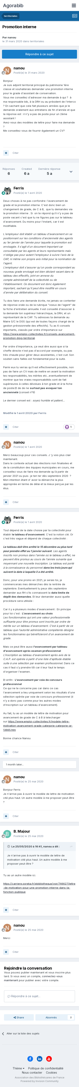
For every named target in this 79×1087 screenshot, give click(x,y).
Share (19, 1017)
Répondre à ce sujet (39, 54)
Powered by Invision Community (40, 1081)
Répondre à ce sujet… (24, 996)
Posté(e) (29, 72)
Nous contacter (32, 1072)
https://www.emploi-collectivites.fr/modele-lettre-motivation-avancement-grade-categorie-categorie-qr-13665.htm (38, 725)
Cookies (51, 1072)
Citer (16, 152)
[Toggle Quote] (9, 846)
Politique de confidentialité (45, 1068)
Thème (18, 1068)
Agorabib (13, 5)
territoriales (37, 41)
